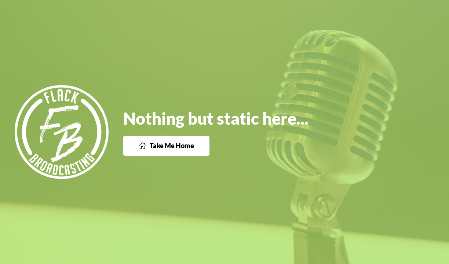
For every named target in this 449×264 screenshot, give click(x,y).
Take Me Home (166, 146)
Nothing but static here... (216, 118)
